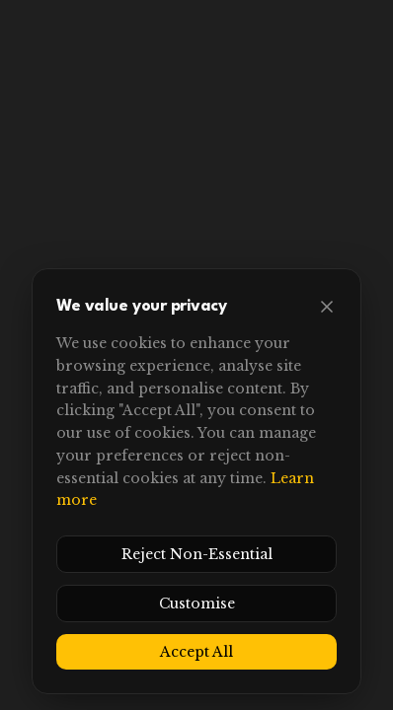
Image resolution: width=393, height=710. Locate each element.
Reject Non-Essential (197, 554)
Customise (197, 603)
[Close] (327, 307)
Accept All (196, 652)
